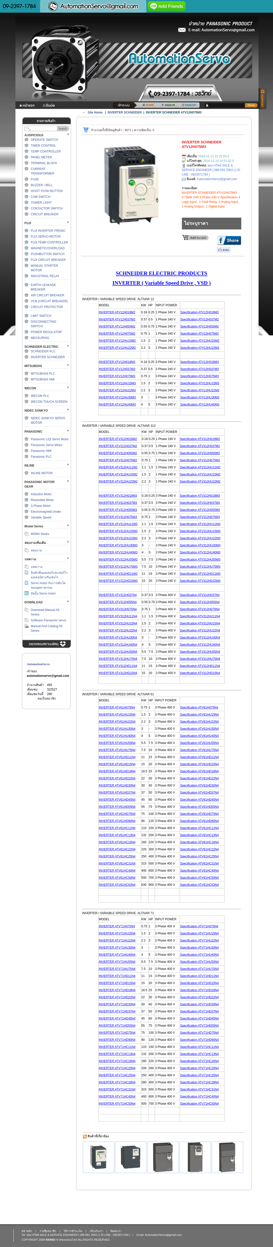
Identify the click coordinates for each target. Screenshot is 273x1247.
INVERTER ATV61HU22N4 (117, 721)
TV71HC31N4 (125, 1089)
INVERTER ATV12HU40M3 (117, 404)
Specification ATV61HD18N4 (199, 771)
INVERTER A (107, 729)
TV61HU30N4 (125, 729)
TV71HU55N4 (125, 962)
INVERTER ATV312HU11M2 (118, 467)
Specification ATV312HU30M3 (200, 545)
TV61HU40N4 (125, 736)
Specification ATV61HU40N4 (199, 736)
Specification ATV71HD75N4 (199, 1032)
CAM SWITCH (40, 197)
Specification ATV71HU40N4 (199, 954)
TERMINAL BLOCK (44, 163)
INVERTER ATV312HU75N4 (118, 659)
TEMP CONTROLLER (46, 151)
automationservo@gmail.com (48, 676)
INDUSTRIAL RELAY (45, 276)
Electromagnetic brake (46, 511)
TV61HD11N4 (125, 757)
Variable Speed (41, 517)
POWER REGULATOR (46, 332)
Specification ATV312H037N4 (200, 595)
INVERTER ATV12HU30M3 (117, 397)
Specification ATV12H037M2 (199, 319)
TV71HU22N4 (125, 940)
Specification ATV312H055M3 (200, 510)
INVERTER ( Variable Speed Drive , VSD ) (161, 283)
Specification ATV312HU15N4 (200, 623)
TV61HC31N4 (125, 863)
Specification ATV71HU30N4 (199, 947)
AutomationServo (38, 664)
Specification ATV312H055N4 (200, 602)
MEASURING (40, 338)
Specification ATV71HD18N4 (199, 990)
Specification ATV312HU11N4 (200, 616)
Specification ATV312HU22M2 (200, 481)
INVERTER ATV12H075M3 (117, 376)
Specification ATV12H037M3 (199, 369)
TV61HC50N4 (125, 877)
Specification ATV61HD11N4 (199, 757)
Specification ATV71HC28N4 (199, 1082)
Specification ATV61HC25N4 (199, 856)
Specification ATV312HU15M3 (200, 531)
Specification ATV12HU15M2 (199, 340)
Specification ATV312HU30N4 (200, 637)
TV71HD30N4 (125, 1004)
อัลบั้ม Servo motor (43, 593)
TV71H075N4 (125, 926)
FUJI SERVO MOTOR (46, 236)
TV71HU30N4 (125, 947)
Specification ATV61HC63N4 (199, 885)
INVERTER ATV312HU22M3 (118, 538)
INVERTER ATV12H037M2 (117, 319)
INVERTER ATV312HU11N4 (118, 616)
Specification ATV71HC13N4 (199, 1054)
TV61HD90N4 (125, 821)
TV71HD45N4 (125, 1018)
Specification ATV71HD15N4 (199, 983)
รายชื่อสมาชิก (48, 1231)
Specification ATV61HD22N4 (199, 778)
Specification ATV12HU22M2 (199, 348)
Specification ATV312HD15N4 (200, 673)
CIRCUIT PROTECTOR (47, 307)
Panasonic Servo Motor (47, 445)
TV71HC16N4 (125, 1061)
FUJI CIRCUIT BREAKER (48, 260)
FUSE (35, 179)
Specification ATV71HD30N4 (199, 1004)
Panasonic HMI (41, 451)
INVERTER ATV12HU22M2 (117, 348)
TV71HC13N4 (125, 1054)
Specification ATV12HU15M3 (199, 383)
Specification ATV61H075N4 (199, 707)
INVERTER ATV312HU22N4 (118, 630)
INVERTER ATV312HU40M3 (118, 552)
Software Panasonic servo (48, 620)
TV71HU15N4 (125, 933)
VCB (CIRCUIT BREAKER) (49, 301)
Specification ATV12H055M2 (199, 326)
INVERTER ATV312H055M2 (118, 453)
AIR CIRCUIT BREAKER (47, 295)
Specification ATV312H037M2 (200, 446)
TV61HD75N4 (125, 814)
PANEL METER (41, 157)
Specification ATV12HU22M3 (199, 390)
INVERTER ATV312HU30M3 (118, 545)
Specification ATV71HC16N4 (199, 1061)
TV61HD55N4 (125, 807)
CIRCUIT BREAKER (44, 214)
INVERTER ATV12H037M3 (117, 369)
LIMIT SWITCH (41, 316)
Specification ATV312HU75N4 (200, 659)
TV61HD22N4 (125, 778)
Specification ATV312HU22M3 (200, 538)
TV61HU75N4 (125, 750)
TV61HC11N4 (125, 828)
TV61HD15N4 (125, 764)
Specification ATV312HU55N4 (200, 652)
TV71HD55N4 (125, 1025)
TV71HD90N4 (125, 1040)
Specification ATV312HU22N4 (200, 630)
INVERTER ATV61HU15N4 (117, 714)
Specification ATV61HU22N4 (199, 721)
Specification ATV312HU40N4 (200, 644)
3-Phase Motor (41, 506)
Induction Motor (41, 494)
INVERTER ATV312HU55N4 (118, 652)
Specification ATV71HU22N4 (199, 940)
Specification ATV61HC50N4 (199, 877)
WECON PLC (40, 396)
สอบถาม (36, 550)
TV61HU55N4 (125, 743)
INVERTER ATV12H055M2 (117, 326)
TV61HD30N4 (125, 785)
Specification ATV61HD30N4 (199, 785)
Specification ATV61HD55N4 (199, 807)
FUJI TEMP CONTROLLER (49, 242)
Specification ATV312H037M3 (200, 503)
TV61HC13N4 (125, 835)
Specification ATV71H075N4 (199, 926)
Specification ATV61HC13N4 (199, 835)
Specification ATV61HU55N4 (199, 743)
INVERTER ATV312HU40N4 (118, 644)
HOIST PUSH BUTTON (47, 191)
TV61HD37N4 (125, 792)
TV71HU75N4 (125, 969)
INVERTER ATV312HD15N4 (118, 673)
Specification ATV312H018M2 (200, 439)
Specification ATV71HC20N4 (199, 1068)
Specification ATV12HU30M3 (199, 397)
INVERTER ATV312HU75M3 (118, 566)
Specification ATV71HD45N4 (199, 1018)
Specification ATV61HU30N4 (199, 729)
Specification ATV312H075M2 (200, 460)
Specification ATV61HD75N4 (199, 814)
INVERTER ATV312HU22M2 (118, 481)
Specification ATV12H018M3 (199, 362)
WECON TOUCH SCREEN (49, 402)
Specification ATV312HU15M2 (200, 474)
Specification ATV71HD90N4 (199, 1040)
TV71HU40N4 (125, 954)
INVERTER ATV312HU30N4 (118, 637)
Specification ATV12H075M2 (199, 333)
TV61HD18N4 (125, 771)
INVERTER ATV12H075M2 (117, 333)
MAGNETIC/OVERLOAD (48, 248)
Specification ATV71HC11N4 (199, 1047)
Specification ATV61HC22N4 (199, 849)
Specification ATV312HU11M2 (200, 467)
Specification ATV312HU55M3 (200, 559)
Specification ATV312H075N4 (200, 609)
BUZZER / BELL (42, 185)
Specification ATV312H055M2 (200, 453)
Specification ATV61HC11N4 (199, 828)
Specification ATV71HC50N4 (199, 1103)
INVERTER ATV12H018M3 (117, 362)
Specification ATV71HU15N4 (199, 933)
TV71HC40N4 (125, 1096)
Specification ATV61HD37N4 (199, 792)
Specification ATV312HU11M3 (200, 524)
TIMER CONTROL (43, 145)
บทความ (37, 567)
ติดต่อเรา (116, 1231)
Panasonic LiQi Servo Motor (50, 439)
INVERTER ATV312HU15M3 (118, 531)
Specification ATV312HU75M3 (200, 566)
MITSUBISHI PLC (43, 373)
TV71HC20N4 (125, 1068)
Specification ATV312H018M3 (200, 495)
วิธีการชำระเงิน (73, 1231)
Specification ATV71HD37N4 (199, 1011)
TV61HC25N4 (125, 856)
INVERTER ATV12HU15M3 (117, 383)
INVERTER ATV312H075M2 (118, 460)
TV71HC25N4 (125, 1075)
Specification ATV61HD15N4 (199, 764)
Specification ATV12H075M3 (199, 376)
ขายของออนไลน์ (66, 1239)
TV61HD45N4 (125, 799)
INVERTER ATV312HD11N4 (118, 666)
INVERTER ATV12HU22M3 (117, 390)
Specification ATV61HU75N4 (199, 750)
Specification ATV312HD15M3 (200, 581)
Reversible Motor (42, 500)
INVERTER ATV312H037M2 (118, 446)
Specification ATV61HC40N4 (199, 870)
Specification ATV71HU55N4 (199, 962)
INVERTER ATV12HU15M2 (117, 340)
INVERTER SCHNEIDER (48, 357)
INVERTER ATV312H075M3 (118, 517)
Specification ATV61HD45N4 (199, 799)
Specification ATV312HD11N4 (200, 666)
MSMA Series (40, 534)
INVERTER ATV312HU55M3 (118, 559)
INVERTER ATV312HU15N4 (118, 623)
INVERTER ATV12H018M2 (117, 312)
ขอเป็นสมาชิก (46, 698)
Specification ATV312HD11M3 (200, 573)
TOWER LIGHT (41, 202)
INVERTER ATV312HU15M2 (118, 474)
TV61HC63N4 (125, 885)
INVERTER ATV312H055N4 (118, 602)
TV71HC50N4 (125, 1103)
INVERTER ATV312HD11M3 (118, 573)
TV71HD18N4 (125, 990)
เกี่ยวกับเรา (96, 1231)
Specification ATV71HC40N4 (199, 1096)
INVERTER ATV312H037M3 (118, 503)
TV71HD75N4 (125, 1032)
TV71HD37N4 (125, 1011)
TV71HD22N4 (125, 997)
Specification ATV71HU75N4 (199, 969)
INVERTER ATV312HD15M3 (118, 581)
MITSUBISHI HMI (43, 379)
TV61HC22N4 (125, 849)
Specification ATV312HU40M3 (200, 552)
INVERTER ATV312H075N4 (118, 609)
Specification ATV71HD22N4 (199, 997)
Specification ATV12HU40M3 (199, 404)
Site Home (95, 112)
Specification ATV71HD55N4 (199, 1025)
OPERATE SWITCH (44, 140)
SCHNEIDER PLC (43, 351)
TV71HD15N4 (125, 983)
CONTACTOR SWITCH (47, 208)
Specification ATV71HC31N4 (199, 1089)
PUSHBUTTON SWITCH (48, 254)
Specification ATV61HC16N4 (199, 842)
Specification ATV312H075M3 (200, 517)
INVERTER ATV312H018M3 (118, 495)
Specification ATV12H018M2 (199, 312)
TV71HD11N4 (125, 976)
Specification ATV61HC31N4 (199, 863)
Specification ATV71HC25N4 (199, 1075)
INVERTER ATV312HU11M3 (118, 524)
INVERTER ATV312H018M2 (118, 439)
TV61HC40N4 (125, 870)
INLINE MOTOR (42, 473)
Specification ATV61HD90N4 (199, 821)
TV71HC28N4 (125, 1082)
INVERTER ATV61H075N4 (117, 707)
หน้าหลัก (27, 1231)
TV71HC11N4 (125, 1047)
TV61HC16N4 (125, 842)
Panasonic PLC (41, 456)
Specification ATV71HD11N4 (199, 976)
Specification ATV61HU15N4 (199, 714)
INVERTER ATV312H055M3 (118, 510)
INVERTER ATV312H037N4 (118, 595)
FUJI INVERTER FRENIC (48, 231)
